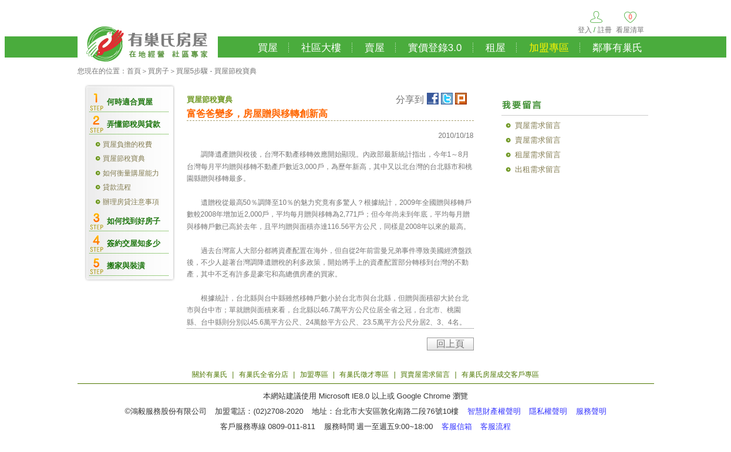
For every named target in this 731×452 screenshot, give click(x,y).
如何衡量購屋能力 (131, 173)
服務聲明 (591, 411)
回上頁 (450, 344)
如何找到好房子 (133, 221)
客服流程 (495, 426)
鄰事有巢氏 (617, 47)
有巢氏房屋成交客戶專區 (500, 374)
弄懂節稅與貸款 (133, 124)
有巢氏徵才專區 (364, 374)
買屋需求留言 (538, 125)
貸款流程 (117, 187)
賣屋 (375, 47)
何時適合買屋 (130, 101)
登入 (585, 30)
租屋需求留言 (538, 154)
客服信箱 (457, 426)
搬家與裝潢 (126, 265)
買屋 (268, 47)
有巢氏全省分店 (263, 374)
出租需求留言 (538, 169)
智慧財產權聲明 (494, 411)
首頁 (134, 71)
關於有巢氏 (209, 374)
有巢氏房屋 (148, 42)
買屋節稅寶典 (124, 158)
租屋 (496, 47)
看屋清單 (630, 30)
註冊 (605, 30)
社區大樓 (321, 47)
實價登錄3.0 (435, 47)
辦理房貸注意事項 (131, 202)
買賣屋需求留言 (425, 374)
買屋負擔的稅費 (127, 144)
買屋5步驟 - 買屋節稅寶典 (216, 71)
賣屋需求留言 (538, 140)
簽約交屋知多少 (133, 243)
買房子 (158, 71)
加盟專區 (549, 47)
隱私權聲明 (548, 411)
